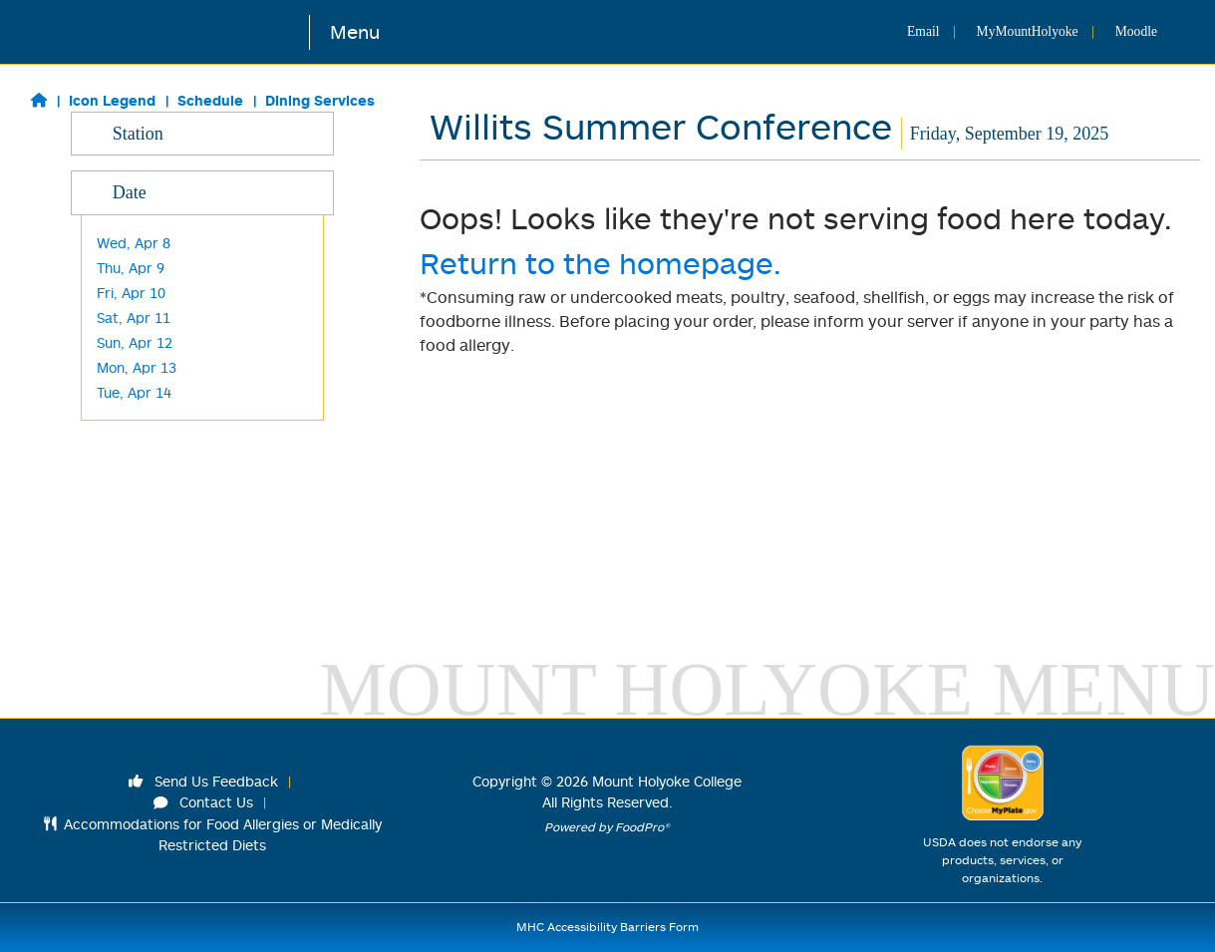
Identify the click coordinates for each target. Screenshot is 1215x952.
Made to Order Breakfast (180, 257)
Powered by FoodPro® (607, 826)
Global (117, 232)
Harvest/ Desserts (156, 357)
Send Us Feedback (203, 781)
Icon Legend (112, 100)
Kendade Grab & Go (162, 407)
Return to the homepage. (600, 262)
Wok (111, 307)
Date (203, 571)
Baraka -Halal (141, 332)
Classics (123, 182)
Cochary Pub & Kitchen (172, 432)
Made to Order (145, 282)
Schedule (210, 100)
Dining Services (320, 100)
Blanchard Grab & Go (166, 482)
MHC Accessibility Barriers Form (607, 926)
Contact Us (203, 801)
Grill (109, 207)
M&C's (117, 506)
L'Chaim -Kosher (150, 382)
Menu (355, 31)
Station (203, 133)
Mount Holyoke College (667, 781)
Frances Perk (140, 457)
